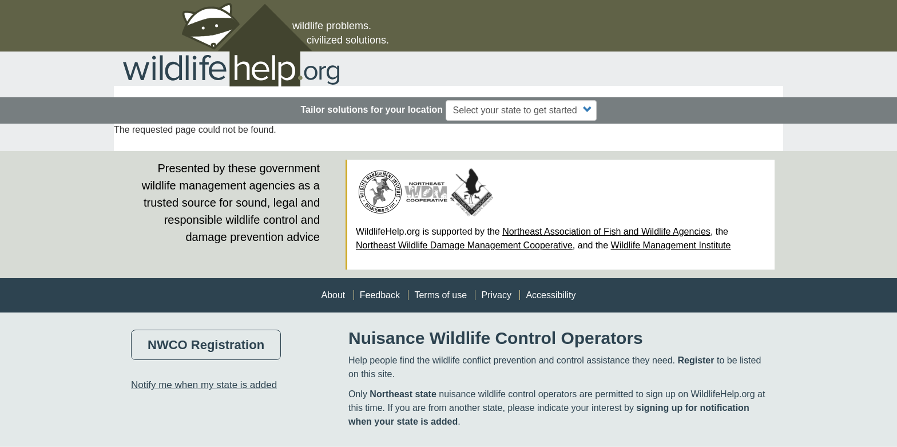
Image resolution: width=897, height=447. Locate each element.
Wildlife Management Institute (671, 245)
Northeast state (403, 394)
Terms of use (440, 295)
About (333, 295)
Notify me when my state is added (204, 384)
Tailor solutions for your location (371, 109)
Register (695, 360)
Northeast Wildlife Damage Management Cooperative (464, 245)
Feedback (380, 295)
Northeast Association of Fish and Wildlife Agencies (606, 231)
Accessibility (550, 295)
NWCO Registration (206, 345)
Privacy (496, 295)
